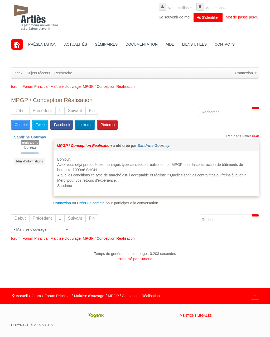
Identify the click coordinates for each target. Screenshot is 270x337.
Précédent (42, 110)
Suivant (75, 110)
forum (36, 296)
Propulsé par (128, 259)
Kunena (146, 259)
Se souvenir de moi (174, 17)
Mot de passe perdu (242, 17)
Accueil (22, 296)
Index (17, 73)
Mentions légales (196, 315)
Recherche (63, 73)
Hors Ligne (30, 143)
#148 (255, 136)
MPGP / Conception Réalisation (84, 145)
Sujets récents (38, 73)
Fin (92, 110)
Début (20, 110)
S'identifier (208, 17)
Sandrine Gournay (30, 137)
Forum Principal (57, 296)
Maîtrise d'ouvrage (89, 296)
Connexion (62, 203)
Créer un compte (90, 203)
